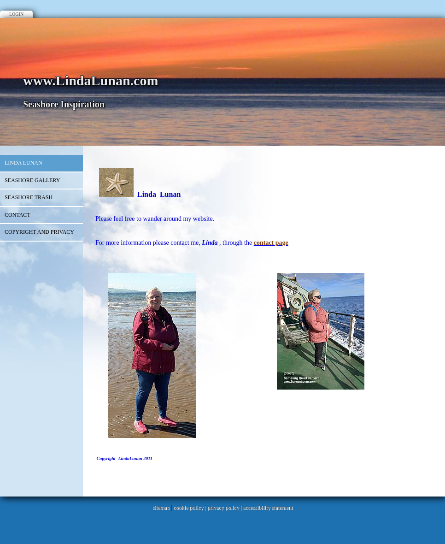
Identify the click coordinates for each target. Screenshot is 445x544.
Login (16, 14)
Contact (17, 215)
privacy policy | (225, 507)
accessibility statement (268, 507)
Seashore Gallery (32, 180)
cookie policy (188, 507)
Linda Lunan (23, 163)
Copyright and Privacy (39, 232)
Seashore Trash (29, 197)
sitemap (161, 507)
